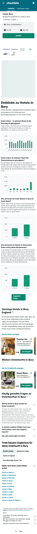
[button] (3, 3)
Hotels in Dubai (7, 495)
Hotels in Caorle (7, 497)
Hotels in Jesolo (7, 481)
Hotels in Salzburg (8, 486)
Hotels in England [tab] (9, 456)
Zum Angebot (26, 351)
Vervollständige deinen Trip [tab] (12, 460)
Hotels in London (8, 492)
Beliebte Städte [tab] (8, 451)
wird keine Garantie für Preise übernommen (18, 510)
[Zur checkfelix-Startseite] (13, 3)
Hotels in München (8, 478)
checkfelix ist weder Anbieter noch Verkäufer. (19, 516)
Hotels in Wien (7, 489)
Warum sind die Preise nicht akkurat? (19, 523)
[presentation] (13, 312)
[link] (19, 297)
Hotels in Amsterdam (9, 475)
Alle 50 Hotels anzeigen (10, 334)
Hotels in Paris (7, 483)
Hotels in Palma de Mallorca (11, 500)
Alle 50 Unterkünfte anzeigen (13, 368)
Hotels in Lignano (8, 472)
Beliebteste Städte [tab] (23, 451)
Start (16, 531)
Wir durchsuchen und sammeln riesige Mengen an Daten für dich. (19, 520)
